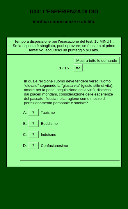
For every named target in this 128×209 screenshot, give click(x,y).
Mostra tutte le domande (96, 60)
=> (78, 68)
